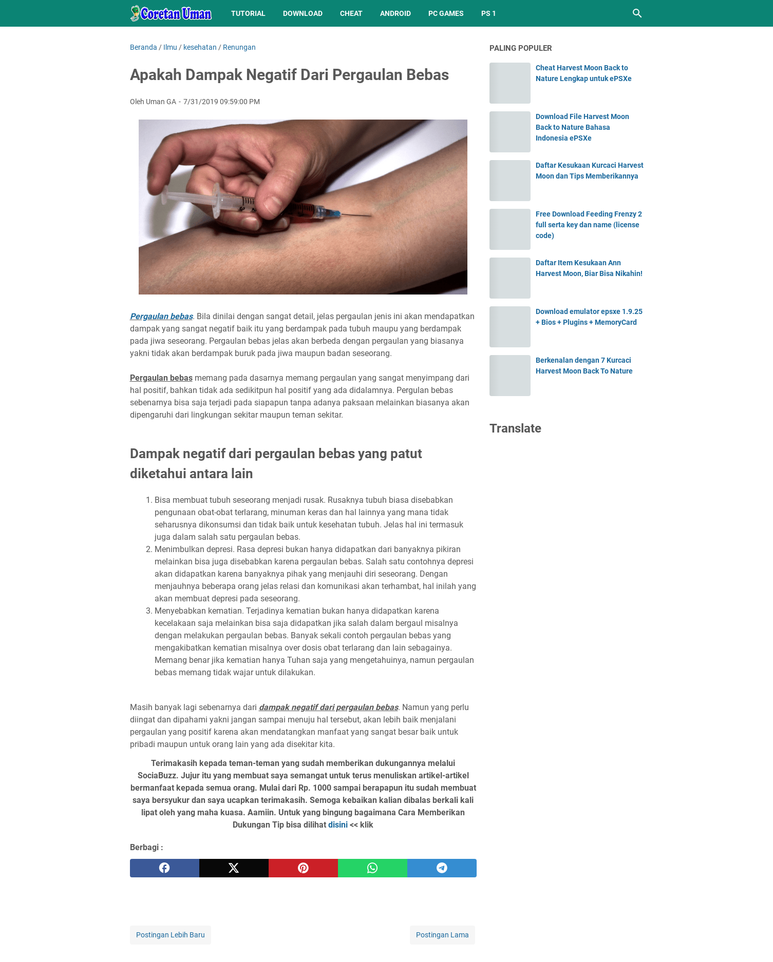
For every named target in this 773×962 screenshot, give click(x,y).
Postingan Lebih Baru (170, 935)
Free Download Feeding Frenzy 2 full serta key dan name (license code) (589, 225)
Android (395, 13)
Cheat (351, 13)
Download (303, 13)
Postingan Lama (442, 935)
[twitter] (234, 868)
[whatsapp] (372, 868)
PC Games (446, 13)
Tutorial (248, 13)
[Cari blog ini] (637, 13)
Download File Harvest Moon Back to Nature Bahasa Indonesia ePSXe (582, 127)
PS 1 (488, 13)
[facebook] (164, 868)
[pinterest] (303, 868)
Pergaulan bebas (161, 316)
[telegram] (442, 868)
